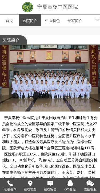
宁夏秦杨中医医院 (57, 7)
